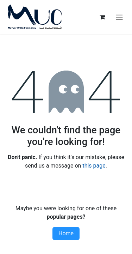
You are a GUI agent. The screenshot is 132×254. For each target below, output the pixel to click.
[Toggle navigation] (119, 17)
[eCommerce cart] (102, 17)
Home (66, 233)
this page (93, 165)
